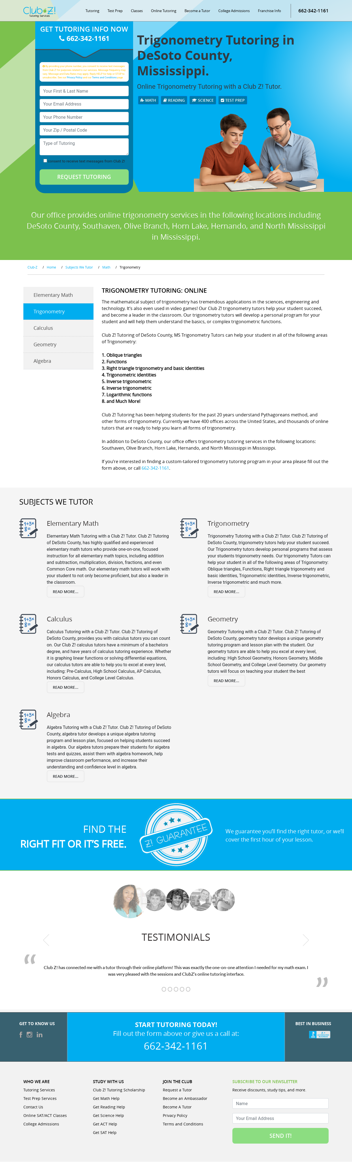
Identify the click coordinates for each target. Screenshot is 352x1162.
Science (203, 100)
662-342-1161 (313, 11)
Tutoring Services (39, 1090)
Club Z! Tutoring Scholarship (119, 1090)
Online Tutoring (163, 11)
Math (148, 100)
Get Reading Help (109, 1107)
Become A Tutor (177, 1107)
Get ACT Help (105, 1124)
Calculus (43, 328)
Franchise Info (269, 11)
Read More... (65, 591)
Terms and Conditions (104, 77)
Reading (174, 100)
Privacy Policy (74, 77)
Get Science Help (108, 1115)
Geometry (45, 345)
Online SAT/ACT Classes (45, 1115)
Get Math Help (106, 1098)
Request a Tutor (177, 1090)
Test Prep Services (40, 1098)
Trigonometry (49, 312)
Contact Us (33, 1107)
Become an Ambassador (185, 1098)
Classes (137, 11)
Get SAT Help (105, 1132)
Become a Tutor (197, 11)
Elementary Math (53, 295)
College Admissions (234, 11)
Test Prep (115, 11)
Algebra (42, 361)
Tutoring (92, 11)
